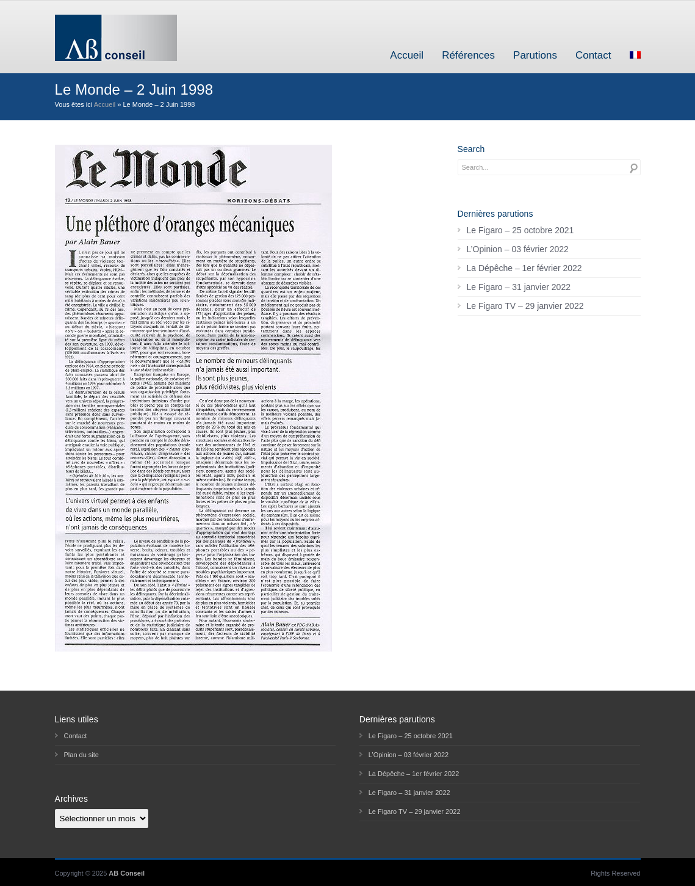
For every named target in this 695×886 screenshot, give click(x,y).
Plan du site (81, 754)
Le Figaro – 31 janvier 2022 (519, 287)
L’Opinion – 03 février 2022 (518, 249)
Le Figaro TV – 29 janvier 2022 (525, 306)
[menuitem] (635, 55)
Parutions (535, 55)
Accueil (406, 55)
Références (468, 55)
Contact (593, 55)
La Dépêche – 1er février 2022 (524, 268)
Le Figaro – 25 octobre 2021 (520, 230)
